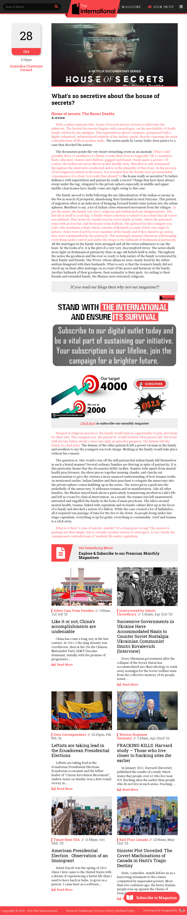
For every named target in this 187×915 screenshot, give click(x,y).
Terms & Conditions (79, 910)
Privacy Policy (104, 910)
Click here (87, 423)
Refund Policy (125, 910)
